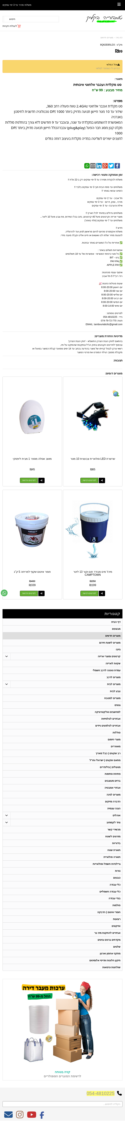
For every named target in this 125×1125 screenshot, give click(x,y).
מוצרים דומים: (113, 373)
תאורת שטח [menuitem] (113, 850)
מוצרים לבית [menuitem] (113, 684)
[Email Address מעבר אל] (8, 1118)
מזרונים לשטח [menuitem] (112, 836)
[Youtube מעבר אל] (31, 1118)
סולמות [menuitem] (116, 906)
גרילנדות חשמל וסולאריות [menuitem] (107, 864)
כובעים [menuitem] (116, 878)
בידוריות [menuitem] (116, 843)
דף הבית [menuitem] (115, 621)
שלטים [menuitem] (116, 947)
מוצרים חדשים (107, 37)
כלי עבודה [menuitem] (115, 885)
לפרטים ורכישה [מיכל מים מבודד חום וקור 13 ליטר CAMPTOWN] (89, 593)
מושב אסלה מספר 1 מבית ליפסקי (32, 458)
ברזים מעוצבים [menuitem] (112, 781)
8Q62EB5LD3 (107, 44)
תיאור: (118, 79)
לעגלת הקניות (10, 26)
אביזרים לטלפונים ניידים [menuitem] (108, 725)
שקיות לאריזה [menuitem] (113, 663)
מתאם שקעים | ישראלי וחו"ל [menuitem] (105, 760)
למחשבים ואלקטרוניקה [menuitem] (107, 712)
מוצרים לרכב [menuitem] (113, 677)
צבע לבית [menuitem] (115, 691)
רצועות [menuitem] (116, 919)
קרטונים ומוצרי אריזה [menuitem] (109, 656)
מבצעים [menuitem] (116, 628)
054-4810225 (101, 1094)
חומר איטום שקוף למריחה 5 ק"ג (32, 571)
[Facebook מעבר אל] (42, 1118)
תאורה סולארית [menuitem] (112, 857)
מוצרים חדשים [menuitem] (112, 635)
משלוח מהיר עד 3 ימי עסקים (17, 5)
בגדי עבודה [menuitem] (114, 899)
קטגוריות (112, 613)
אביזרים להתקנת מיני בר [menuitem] (107, 933)
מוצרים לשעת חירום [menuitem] (110, 642)
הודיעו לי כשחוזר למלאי (108, 68)
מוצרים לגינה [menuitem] (113, 795)
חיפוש (12, 19)
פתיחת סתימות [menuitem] (112, 774)
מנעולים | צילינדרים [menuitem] (110, 767)
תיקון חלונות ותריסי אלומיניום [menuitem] (105, 961)
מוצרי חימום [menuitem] (114, 739)
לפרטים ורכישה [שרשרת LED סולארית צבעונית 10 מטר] (89, 480)
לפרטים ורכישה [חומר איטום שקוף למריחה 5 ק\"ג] (29, 593)
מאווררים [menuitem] (115, 746)
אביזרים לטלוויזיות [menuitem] (110, 719)
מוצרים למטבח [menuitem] (112, 698)
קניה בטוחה (62, 1073)
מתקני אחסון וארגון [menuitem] (110, 954)
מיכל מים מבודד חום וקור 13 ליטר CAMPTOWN (92, 573)
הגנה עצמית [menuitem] (113, 808)
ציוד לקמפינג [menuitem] (113, 822)
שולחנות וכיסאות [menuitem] (111, 968)
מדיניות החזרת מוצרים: (108, 336)
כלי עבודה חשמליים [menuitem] (110, 892)
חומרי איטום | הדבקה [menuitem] (108, 913)
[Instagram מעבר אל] (19, 1118)
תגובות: (117, 360)
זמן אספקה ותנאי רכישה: (107, 174)
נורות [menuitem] (117, 871)
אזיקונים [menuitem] (116, 926)
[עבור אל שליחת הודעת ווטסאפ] (4, 593)
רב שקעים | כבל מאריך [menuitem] (108, 753)
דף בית (119, 37)
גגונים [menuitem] (117, 705)
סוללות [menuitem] (116, 732)
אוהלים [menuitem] (116, 815)
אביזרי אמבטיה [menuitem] (112, 788)
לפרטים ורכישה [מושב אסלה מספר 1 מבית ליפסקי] (29, 480)
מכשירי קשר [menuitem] (113, 830)
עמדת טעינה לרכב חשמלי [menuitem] (107, 670)
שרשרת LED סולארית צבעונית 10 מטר (92, 458)
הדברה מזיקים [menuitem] (112, 802)
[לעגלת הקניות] (12, 26)
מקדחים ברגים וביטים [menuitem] (109, 940)
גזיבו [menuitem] (118, 649)
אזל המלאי (111, 64)
